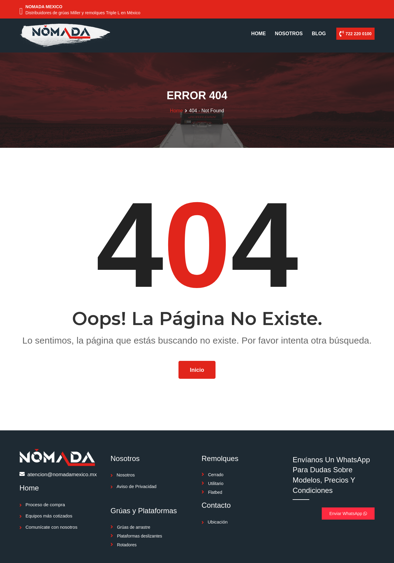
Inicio (197, 370)
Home (176, 110)
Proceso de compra (45, 504)
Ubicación (218, 521)
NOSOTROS (289, 33)
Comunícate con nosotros (51, 527)
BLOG (319, 33)
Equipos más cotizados (48, 515)
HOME (258, 33)
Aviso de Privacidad (136, 486)
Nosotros (126, 474)
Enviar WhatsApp (348, 513)
